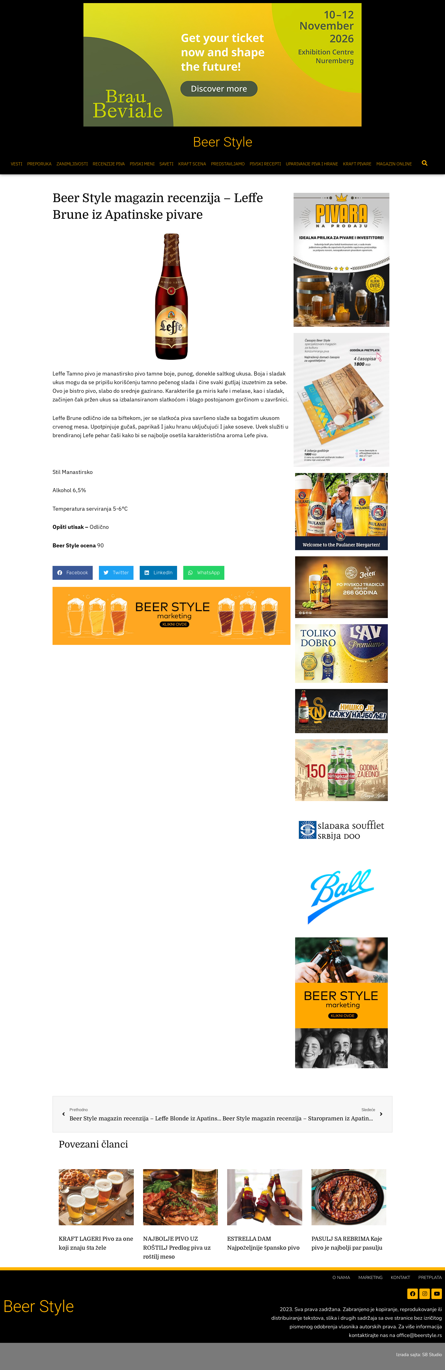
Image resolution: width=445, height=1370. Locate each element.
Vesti (16, 164)
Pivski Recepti (265, 164)
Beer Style (222, 142)
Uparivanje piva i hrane (312, 164)
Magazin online (394, 164)
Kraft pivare (357, 164)
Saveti (166, 164)
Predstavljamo (228, 164)
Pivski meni (142, 164)
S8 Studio (432, 1354)
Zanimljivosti (72, 164)
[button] (424, 163)
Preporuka (39, 164)
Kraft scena (192, 164)
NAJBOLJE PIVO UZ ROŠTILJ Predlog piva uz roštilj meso (177, 1248)
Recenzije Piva (109, 164)
